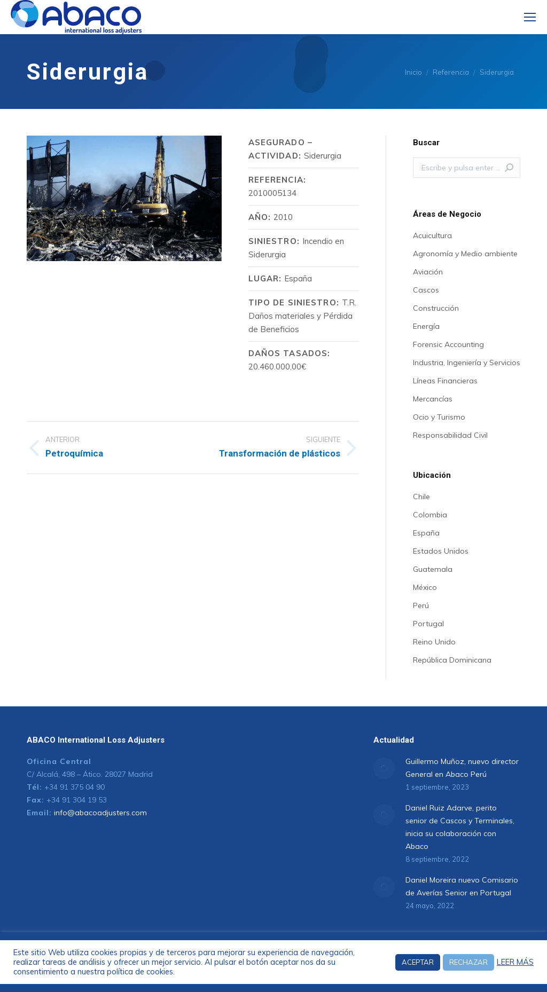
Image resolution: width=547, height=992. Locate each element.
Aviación (428, 272)
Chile (421, 496)
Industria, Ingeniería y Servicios (466, 362)
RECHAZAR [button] (468, 962)
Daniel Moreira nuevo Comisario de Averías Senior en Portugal (461, 886)
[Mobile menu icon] (529, 17)
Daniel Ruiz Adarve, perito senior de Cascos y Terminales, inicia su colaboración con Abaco (459, 827)
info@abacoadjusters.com (100, 812)
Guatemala (432, 569)
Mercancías (432, 399)
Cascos (426, 290)
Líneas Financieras (445, 380)
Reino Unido (434, 642)
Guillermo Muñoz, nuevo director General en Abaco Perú (462, 768)
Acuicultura (432, 235)
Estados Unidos (440, 551)
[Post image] (384, 768)
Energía (426, 326)
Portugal (428, 623)
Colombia (430, 514)
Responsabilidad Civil (450, 435)
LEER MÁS (515, 962)
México (425, 587)
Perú (421, 605)
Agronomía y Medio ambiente (465, 253)
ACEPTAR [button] (418, 962)
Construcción (436, 308)
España (426, 533)
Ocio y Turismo (439, 417)
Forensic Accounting (448, 344)
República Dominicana (452, 660)
